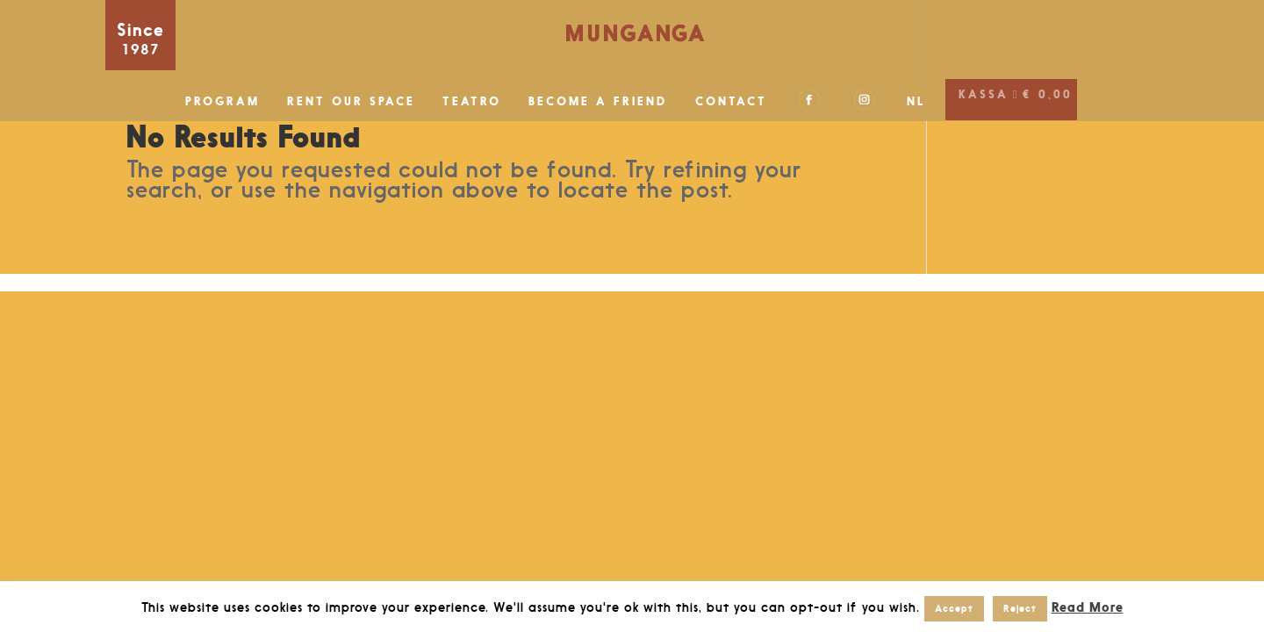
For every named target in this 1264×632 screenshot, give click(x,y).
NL (916, 101)
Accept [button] (954, 608)
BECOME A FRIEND (598, 101)
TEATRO (471, 101)
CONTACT (731, 101)
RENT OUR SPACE (351, 101)
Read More (1088, 607)
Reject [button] (1020, 608)
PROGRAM (222, 101)
